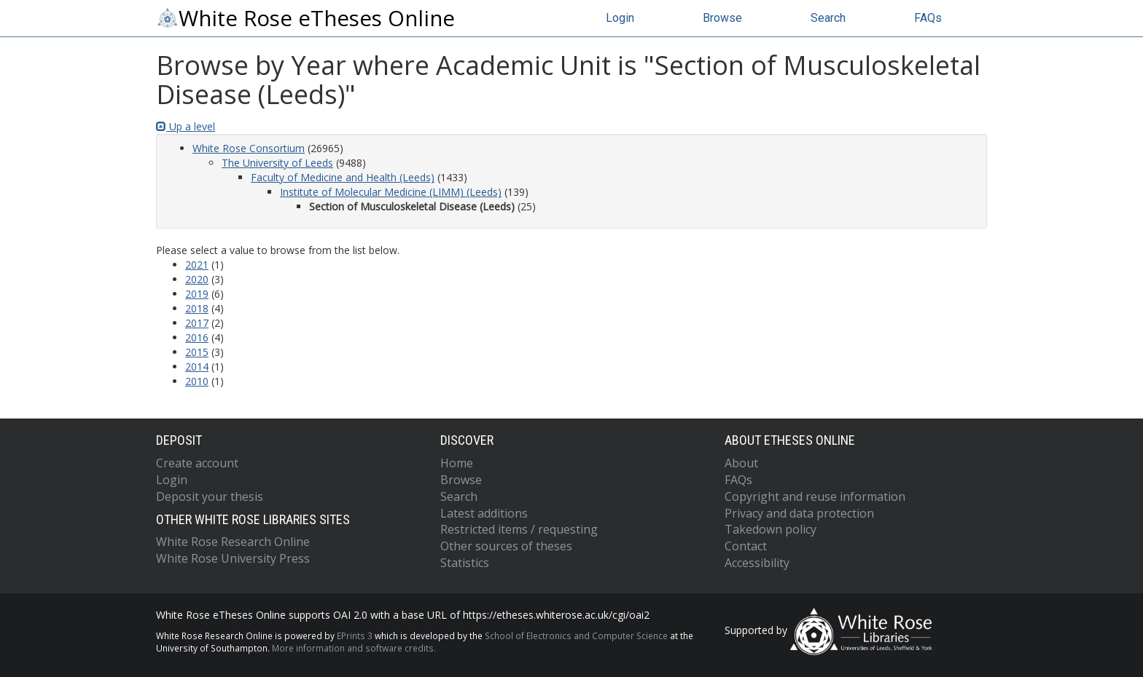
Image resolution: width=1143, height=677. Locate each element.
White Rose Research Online (233, 542)
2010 (196, 381)
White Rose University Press (233, 558)
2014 (196, 366)
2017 (196, 323)
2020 (196, 279)
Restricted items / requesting (519, 529)
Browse (722, 18)
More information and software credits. (354, 648)
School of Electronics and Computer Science (576, 635)
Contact (746, 546)
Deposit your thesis (209, 496)
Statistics (464, 563)
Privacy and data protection (799, 513)
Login (620, 18)
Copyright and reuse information (815, 496)
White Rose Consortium (248, 148)
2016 (196, 337)
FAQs (928, 18)
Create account (197, 463)
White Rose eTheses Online (305, 18)
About (741, 463)
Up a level (185, 126)
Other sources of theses (506, 546)
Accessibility (757, 563)
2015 (196, 352)
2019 (196, 294)
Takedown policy (770, 529)
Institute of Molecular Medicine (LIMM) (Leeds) (391, 192)
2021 (196, 265)
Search (828, 18)
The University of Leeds (277, 163)
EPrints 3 (354, 635)
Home (456, 463)
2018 (196, 308)
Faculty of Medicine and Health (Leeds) (342, 177)
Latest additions (484, 513)
